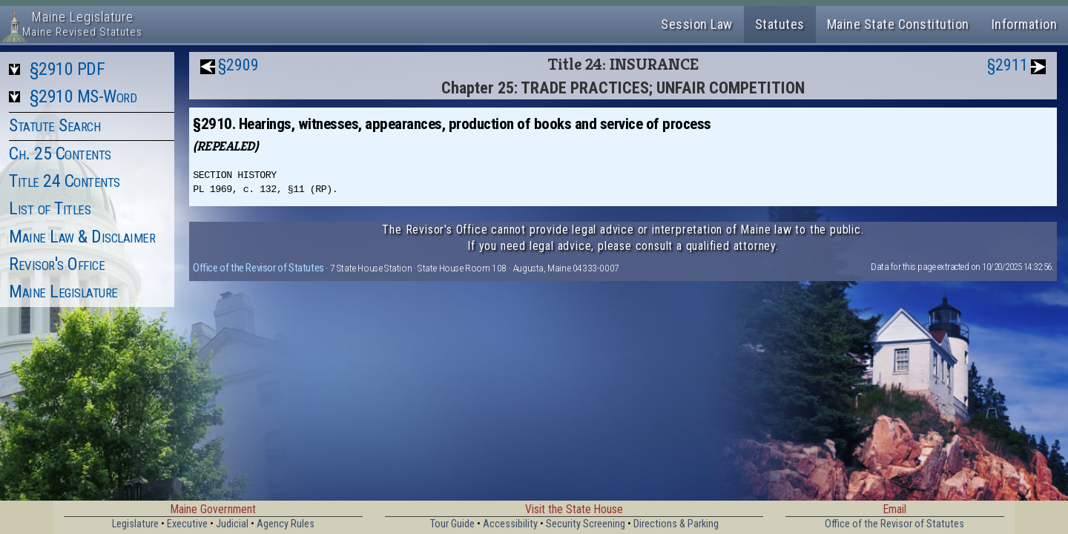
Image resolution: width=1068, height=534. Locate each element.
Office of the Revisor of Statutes (258, 267)
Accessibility (510, 524)
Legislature (135, 524)
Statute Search (54, 125)
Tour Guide (452, 524)
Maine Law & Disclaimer (82, 236)
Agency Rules (285, 524)
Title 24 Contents (64, 181)
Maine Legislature (63, 291)
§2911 (1007, 65)
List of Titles (49, 208)
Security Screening (585, 524)
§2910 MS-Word (83, 96)
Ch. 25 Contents (60, 153)
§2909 (238, 65)
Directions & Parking (676, 524)
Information (1025, 24)
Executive (187, 524)
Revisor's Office (57, 264)
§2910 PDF (67, 69)
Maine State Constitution (898, 24)
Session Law (697, 24)
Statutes (780, 24)
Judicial (232, 524)
